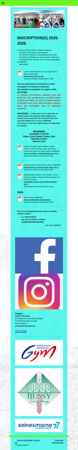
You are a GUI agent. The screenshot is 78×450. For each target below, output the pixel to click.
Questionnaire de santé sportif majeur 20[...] (41, 167)
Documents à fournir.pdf (33, 76)
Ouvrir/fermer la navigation (39, 3)
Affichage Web (58, 443)
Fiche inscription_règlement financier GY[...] (41, 153)
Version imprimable (24, 440)
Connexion (59, 440)
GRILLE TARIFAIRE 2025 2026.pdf (37, 200)
